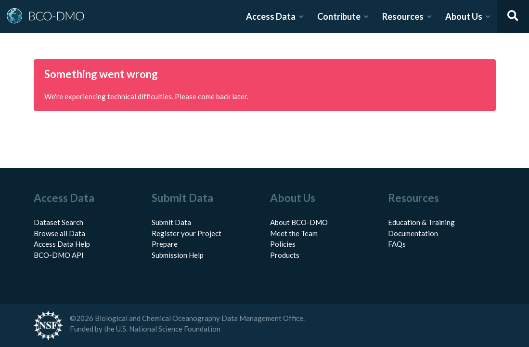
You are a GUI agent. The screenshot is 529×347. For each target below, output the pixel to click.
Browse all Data (59, 233)
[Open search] (513, 16)
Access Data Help (62, 244)
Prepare (165, 244)
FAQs (397, 244)
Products (284, 255)
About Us (463, 16)
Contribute (339, 16)
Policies (283, 244)
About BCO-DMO (299, 222)
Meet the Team (294, 233)
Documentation (413, 233)
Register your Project (186, 233)
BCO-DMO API (59, 255)
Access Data (271, 16)
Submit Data (171, 222)
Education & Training (421, 222)
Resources (403, 16)
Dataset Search (58, 222)
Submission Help (178, 255)
